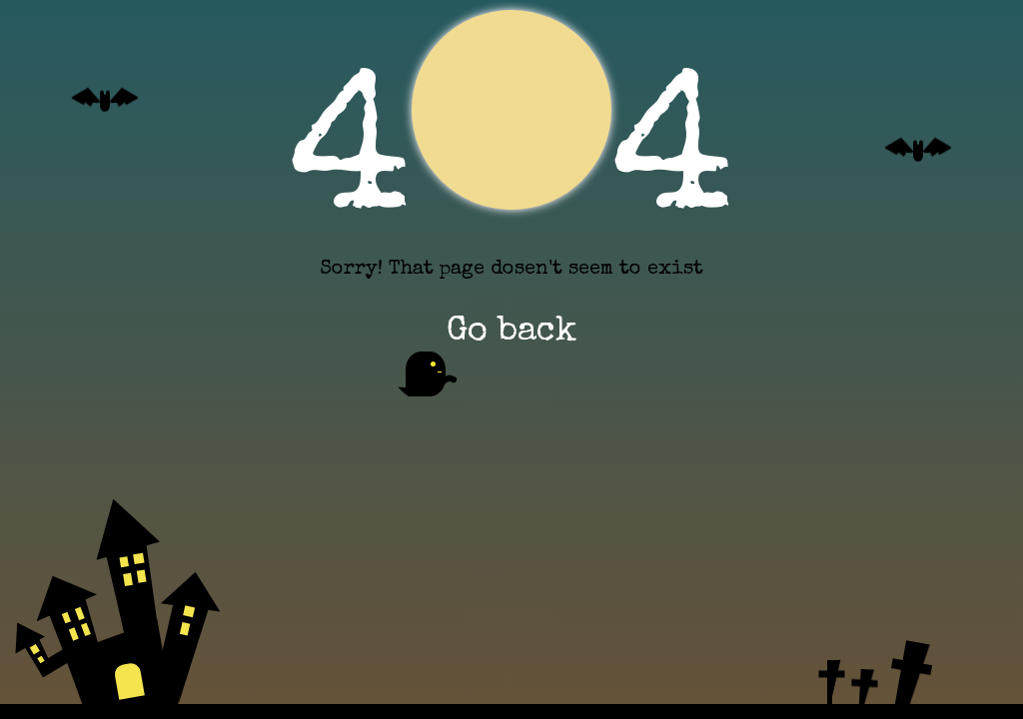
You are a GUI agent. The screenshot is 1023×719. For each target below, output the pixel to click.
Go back (507, 339)
